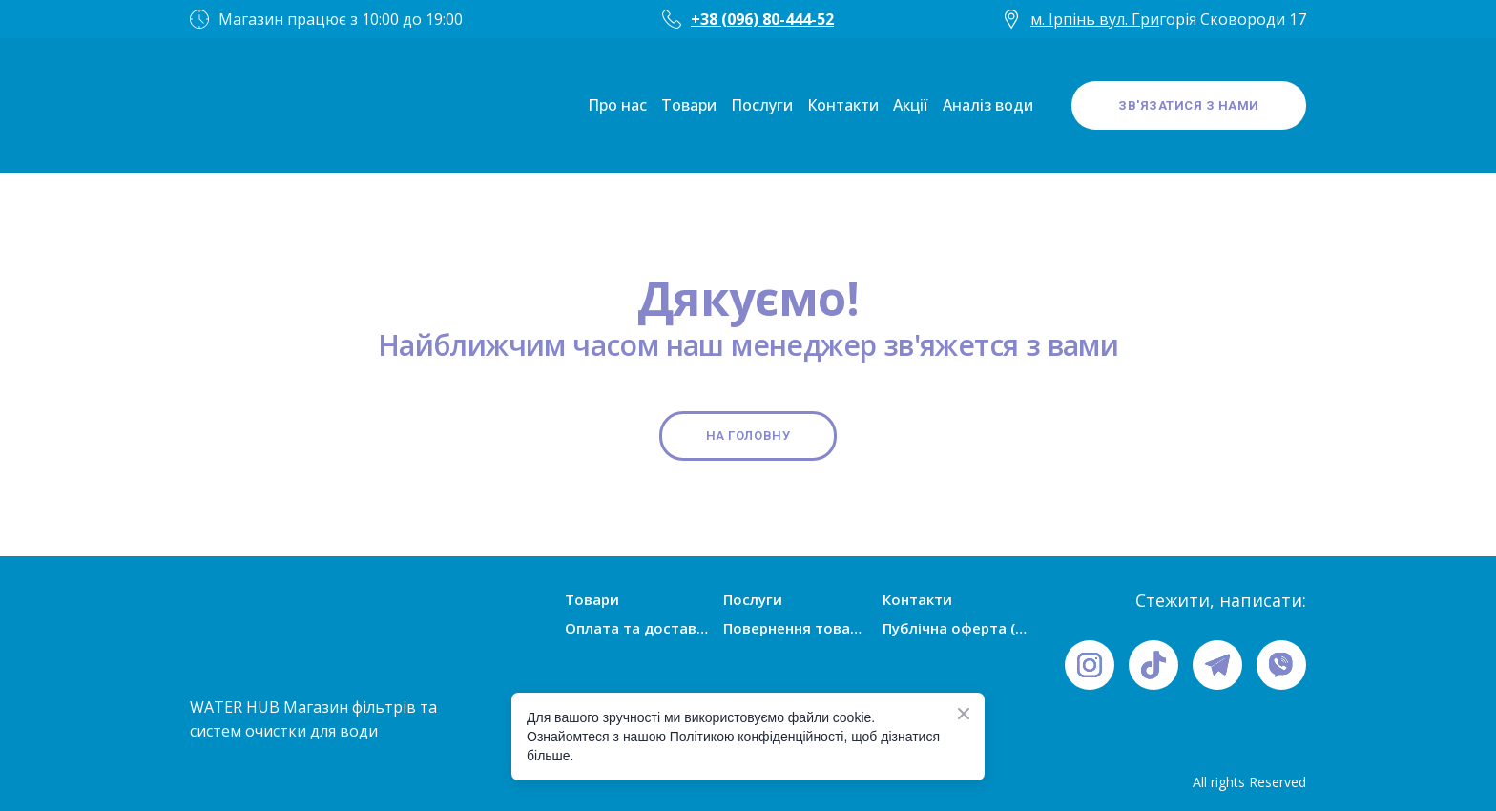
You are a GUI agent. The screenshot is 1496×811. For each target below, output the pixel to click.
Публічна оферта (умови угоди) (955, 627)
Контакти (843, 104)
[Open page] (247, 105)
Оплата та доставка (637, 627)
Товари (689, 104)
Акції (910, 104)
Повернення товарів (795, 627)
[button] (1188, 106)
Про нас (617, 104)
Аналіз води (988, 104)
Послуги (762, 104)
